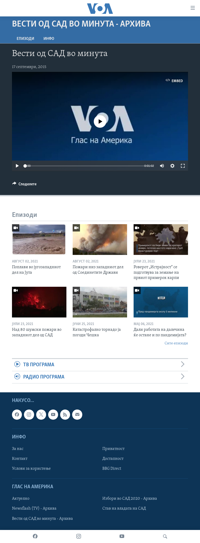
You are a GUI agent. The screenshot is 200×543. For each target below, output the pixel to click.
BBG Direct (111, 469)
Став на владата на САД (124, 509)
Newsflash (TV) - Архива (34, 509)
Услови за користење (31, 469)
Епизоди (25, 39)
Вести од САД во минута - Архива (42, 519)
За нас (17, 449)
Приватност (113, 449)
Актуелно (20, 499)
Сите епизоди (176, 343)
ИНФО (48, 39)
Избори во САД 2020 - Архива (129, 499)
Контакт (19, 459)
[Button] (24, 185)
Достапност (112, 459)
